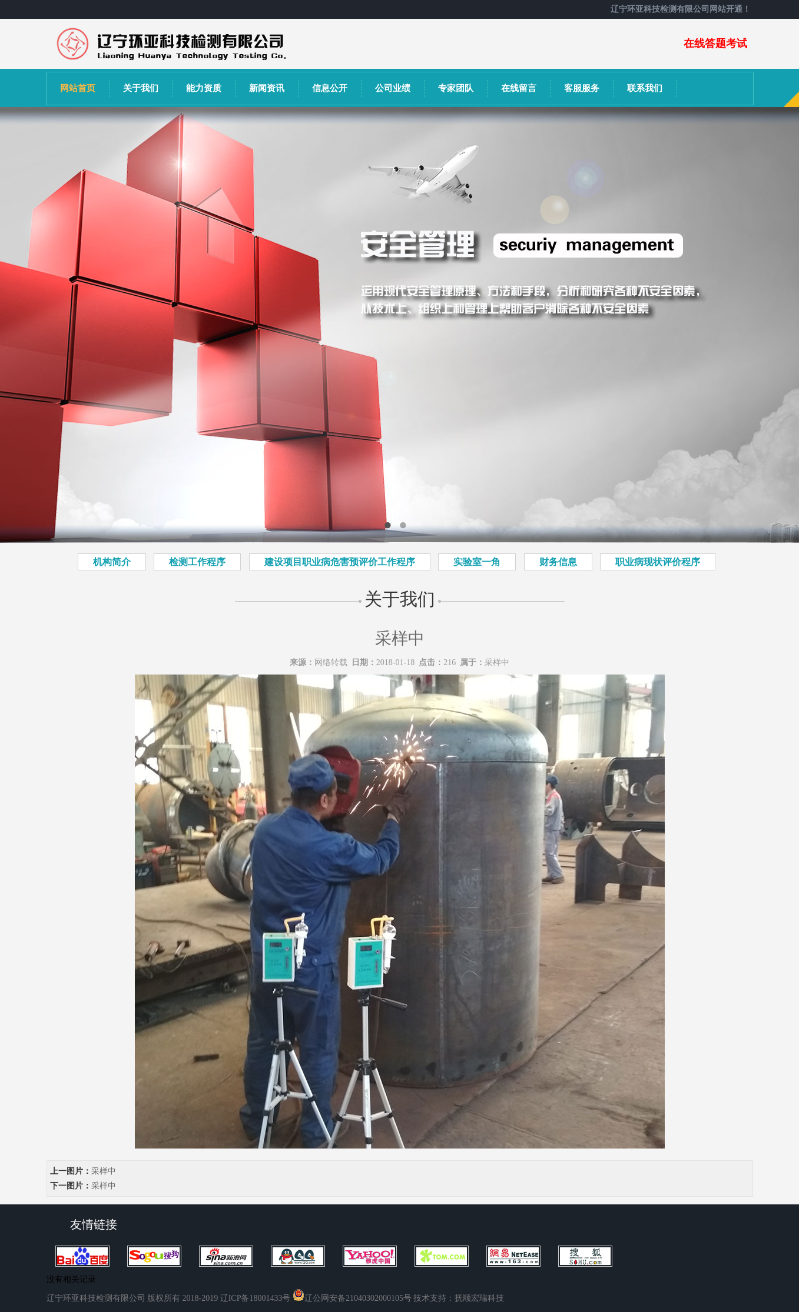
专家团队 (455, 88)
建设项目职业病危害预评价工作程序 (339, 562)
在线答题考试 (715, 43)
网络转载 (330, 662)
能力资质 (203, 88)
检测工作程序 (197, 562)
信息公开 (329, 88)
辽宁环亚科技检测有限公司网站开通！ (682, 9)
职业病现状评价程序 (657, 562)
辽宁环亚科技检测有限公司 (96, 1298)
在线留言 (518, 88)
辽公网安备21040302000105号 (352, 1298)
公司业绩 (392, 88)
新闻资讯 (266, 88)
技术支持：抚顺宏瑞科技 (458, 1298)
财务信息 (558, 562)
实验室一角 (476, 562)
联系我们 (644, 88)
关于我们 (140, 88)
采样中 (497, 662)
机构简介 (112, 562)
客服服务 (581, 88)
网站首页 (77, 88)
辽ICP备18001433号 (255, 1298)
